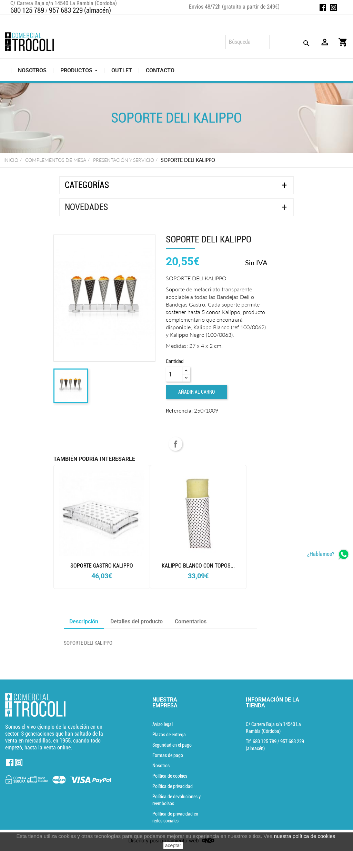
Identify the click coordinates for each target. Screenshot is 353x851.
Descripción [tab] (83, 621)
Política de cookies (169, 776)
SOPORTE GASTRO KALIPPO (101, 565)
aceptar (173, 845)
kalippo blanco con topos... (198, 565)
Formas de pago (167, 755)
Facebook (323, 7)
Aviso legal (162, 724)
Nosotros (161, 765)
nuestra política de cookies (304, 836)
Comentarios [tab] (190, 621)
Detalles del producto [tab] (136, 621)
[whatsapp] (328, 554)
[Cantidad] (174, 374)
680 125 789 (27, 10)
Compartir (175, 444)
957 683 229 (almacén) (80, 10)
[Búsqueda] (247, 42)
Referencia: (179, 410)
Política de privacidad (172, 786)
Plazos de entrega (169, 734)
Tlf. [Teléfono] (262, 741)
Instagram (333, 7)
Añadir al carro (196, 392)
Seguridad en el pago (172, 745)
